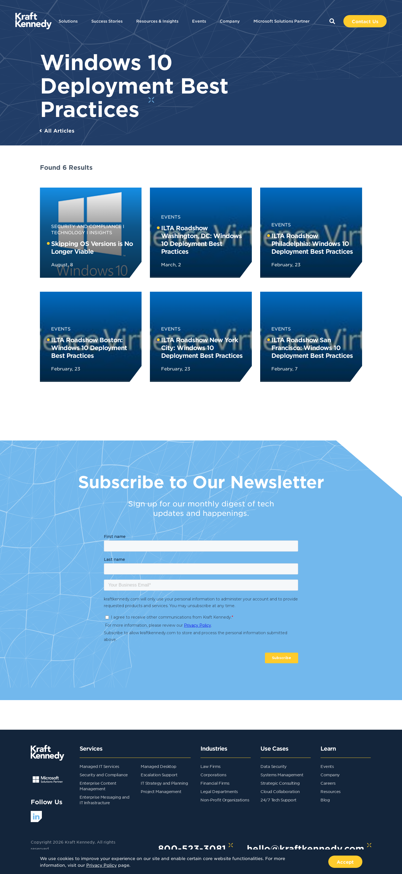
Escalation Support (159, 774)
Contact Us (365, 21)
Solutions (68, 21)
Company (230, 21)
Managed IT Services (99, 766)
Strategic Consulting (280, 783)
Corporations (213, 774)
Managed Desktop (158, 766)
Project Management (161, 791)
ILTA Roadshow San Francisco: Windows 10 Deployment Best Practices (312, 347)
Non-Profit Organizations (224, 799)
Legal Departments (219, 791)
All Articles (59, 131)
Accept (345, 862)
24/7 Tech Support (278, 799)
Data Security (273, 766)
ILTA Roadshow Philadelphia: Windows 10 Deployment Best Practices (312, 243)
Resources (330, 791)
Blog (325, 799)
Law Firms (210, 766)
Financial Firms (214, 783)
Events (199, 21)
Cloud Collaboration (280, 791)
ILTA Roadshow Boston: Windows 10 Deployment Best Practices (89, 347)
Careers (328, 783)
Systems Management (281, 774)
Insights (100, 232)
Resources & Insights (157, 21)
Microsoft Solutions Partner (281, 21)
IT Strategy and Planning (164, 783)
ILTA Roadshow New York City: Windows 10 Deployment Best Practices (202, 347)
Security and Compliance (86, 226)
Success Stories (107, 21)
